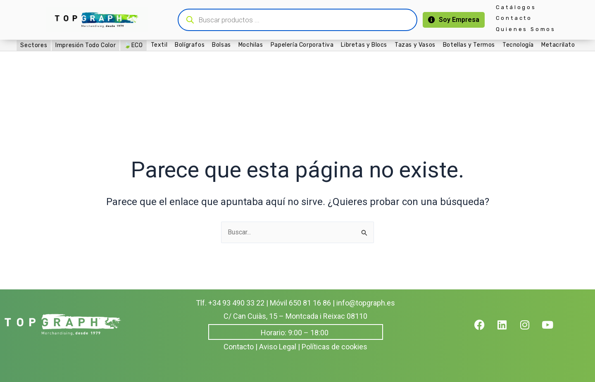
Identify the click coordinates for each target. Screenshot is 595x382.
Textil (159, 44)
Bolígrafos (190, 44)
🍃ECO (133, 45)
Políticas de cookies (334, 346)
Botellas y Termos (469, 44)
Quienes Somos (526, 29)
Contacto (514, 18)
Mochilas (250, 44)
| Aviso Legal (275, 346)
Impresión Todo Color (85, 45)
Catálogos (516, 7)
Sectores (33, 45)
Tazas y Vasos (415, 44)
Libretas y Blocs (364, 44)
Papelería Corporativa (302, 44)
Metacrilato (558, 44)
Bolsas (221, 44)
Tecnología (518, 44)
